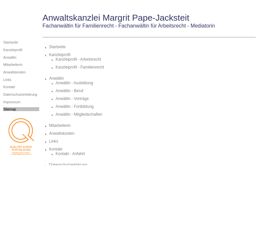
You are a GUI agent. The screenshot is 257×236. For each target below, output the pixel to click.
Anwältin (9, 57)
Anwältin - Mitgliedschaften (79, 114)
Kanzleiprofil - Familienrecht (80, 67)
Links (7, 80)
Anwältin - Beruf (69, 90)
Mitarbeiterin (13, 65)
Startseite (10, 42)
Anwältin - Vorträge (72, 98)
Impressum (12, 102)
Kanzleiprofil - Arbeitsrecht (78, 59)
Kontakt (9, 87)
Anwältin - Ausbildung (74, 83)
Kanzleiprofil (12, 50)
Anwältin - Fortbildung (75, 106)
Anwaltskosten (14, 72)
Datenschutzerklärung (20, 94)
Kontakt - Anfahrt (70, 153)
